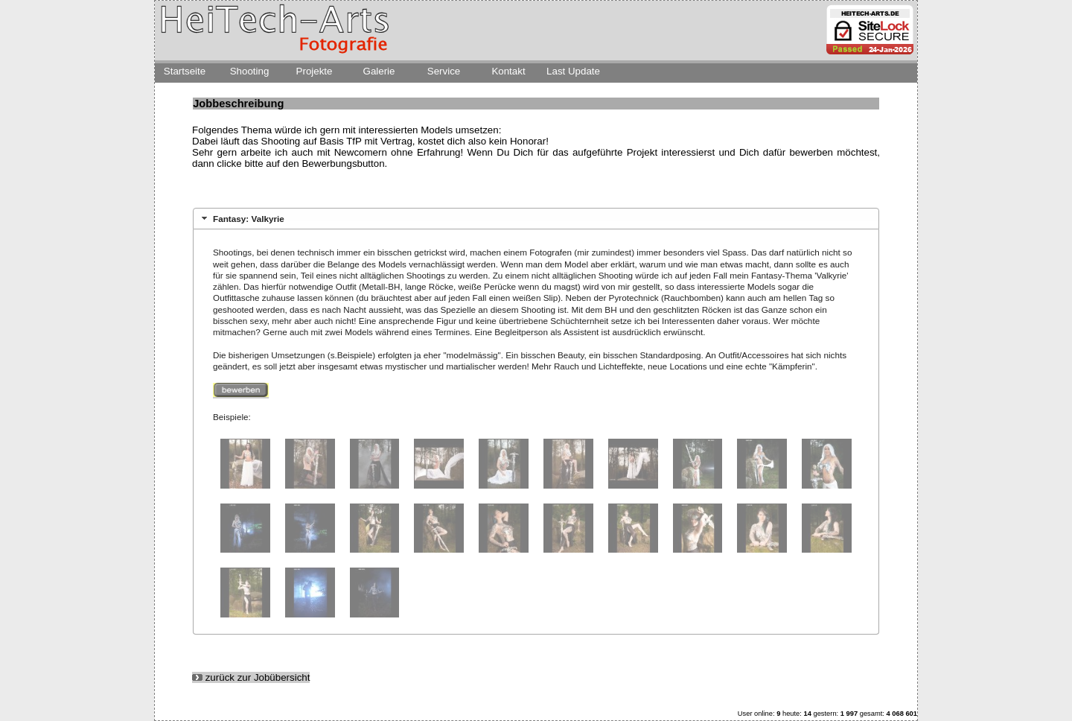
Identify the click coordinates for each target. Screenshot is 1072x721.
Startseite (184, 71)
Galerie (379, 71)
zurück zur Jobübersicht (251, 677)
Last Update (573, 71)
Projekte (314, 71)
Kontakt (508, 71)
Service (443, 71)
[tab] (536, 218)
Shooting (249, 71)
